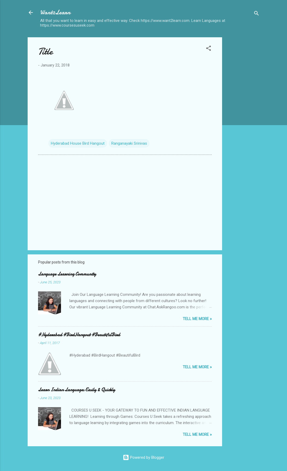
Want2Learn (55, 12)
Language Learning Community (67, 274)
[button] (208, 49)
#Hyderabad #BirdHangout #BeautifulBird (79, 335)
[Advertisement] (243, 115)
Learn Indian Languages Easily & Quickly (76, 390)
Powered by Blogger (143, 457)
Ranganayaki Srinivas (129, 143)
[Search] (256, 14)
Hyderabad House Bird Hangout (78, 143)
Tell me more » (197, 318)
